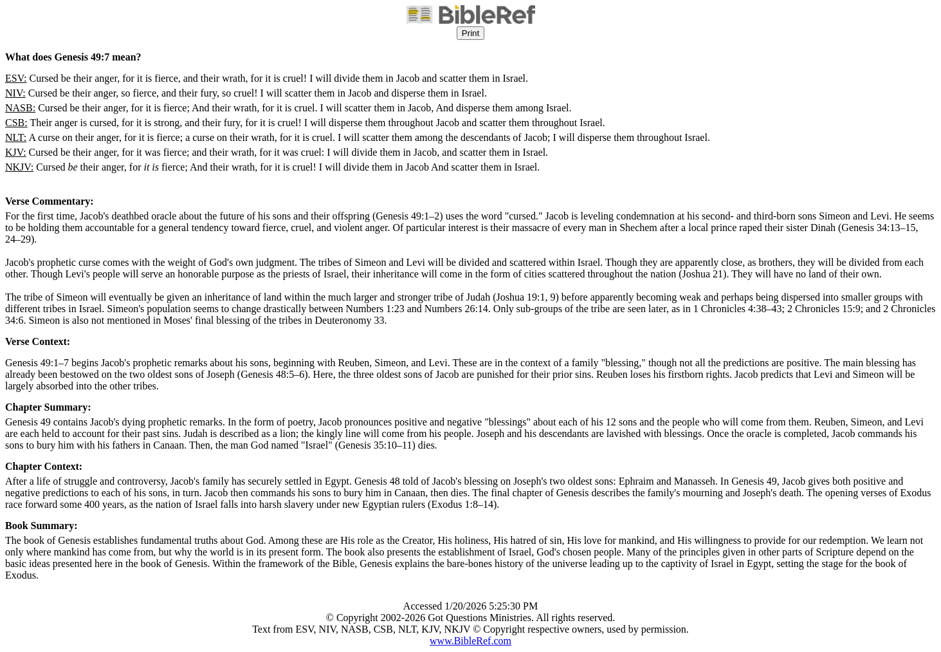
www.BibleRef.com (470, 640)
